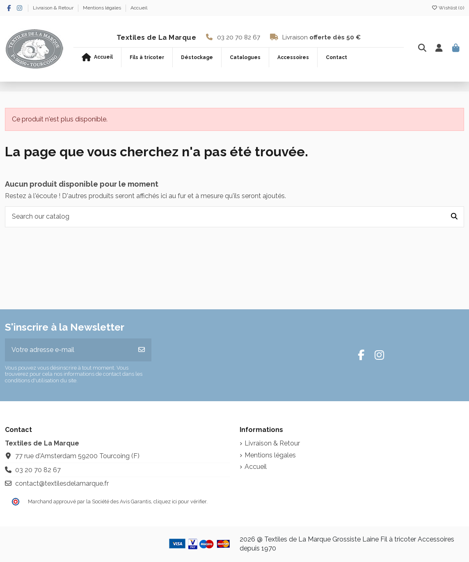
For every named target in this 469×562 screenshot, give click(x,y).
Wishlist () (447, 8)
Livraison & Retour (54, 8)
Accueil (138, 8)
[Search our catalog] (454, 217)
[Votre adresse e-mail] (68, 349)
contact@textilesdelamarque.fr (62, 483)
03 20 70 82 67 (238, 37)
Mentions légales (102, 8)
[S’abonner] (141, 349)
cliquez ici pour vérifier (179, 501)
